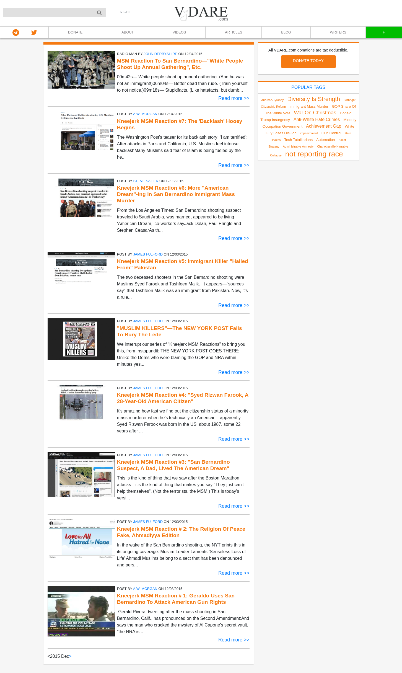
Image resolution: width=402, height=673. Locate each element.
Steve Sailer (145, 181)
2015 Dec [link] (59, 656)
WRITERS (338, 32)
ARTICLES (233, 32)
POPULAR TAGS (308, 87)
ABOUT (127, 32)
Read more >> (233, 98)
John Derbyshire (160, 54)
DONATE (75, 32)
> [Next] (70, 656)
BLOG (286, 32)
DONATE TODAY (308, 60)
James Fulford (148, 254)
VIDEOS (179, 32)
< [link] (49, 656)
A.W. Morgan (145, 114)
